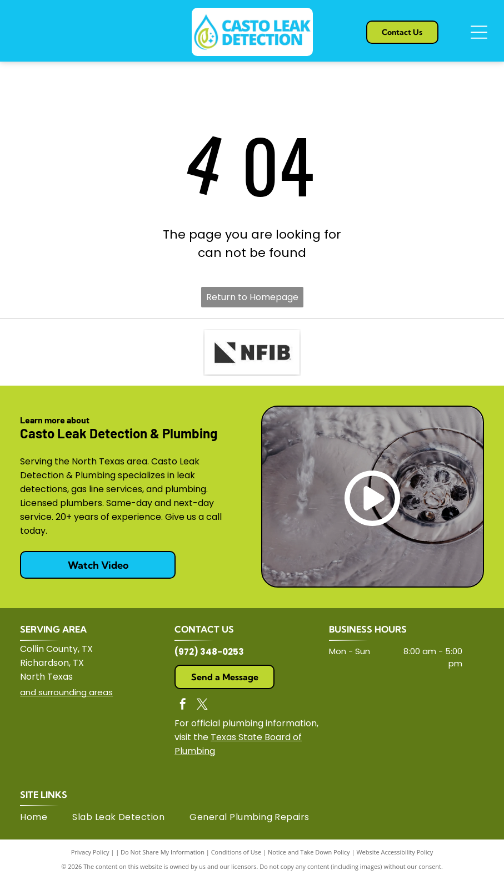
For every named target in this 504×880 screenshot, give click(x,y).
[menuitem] (46, 817)
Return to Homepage (252, 297)
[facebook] (182, 705)
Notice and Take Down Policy (309, 852)
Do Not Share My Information (162, 852)
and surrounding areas (66, 692)
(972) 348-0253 (209, 652)
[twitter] (202, 705)
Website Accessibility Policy (394, 852)
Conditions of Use (236, 852)
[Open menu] (479, 32)
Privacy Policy (90, 852)
